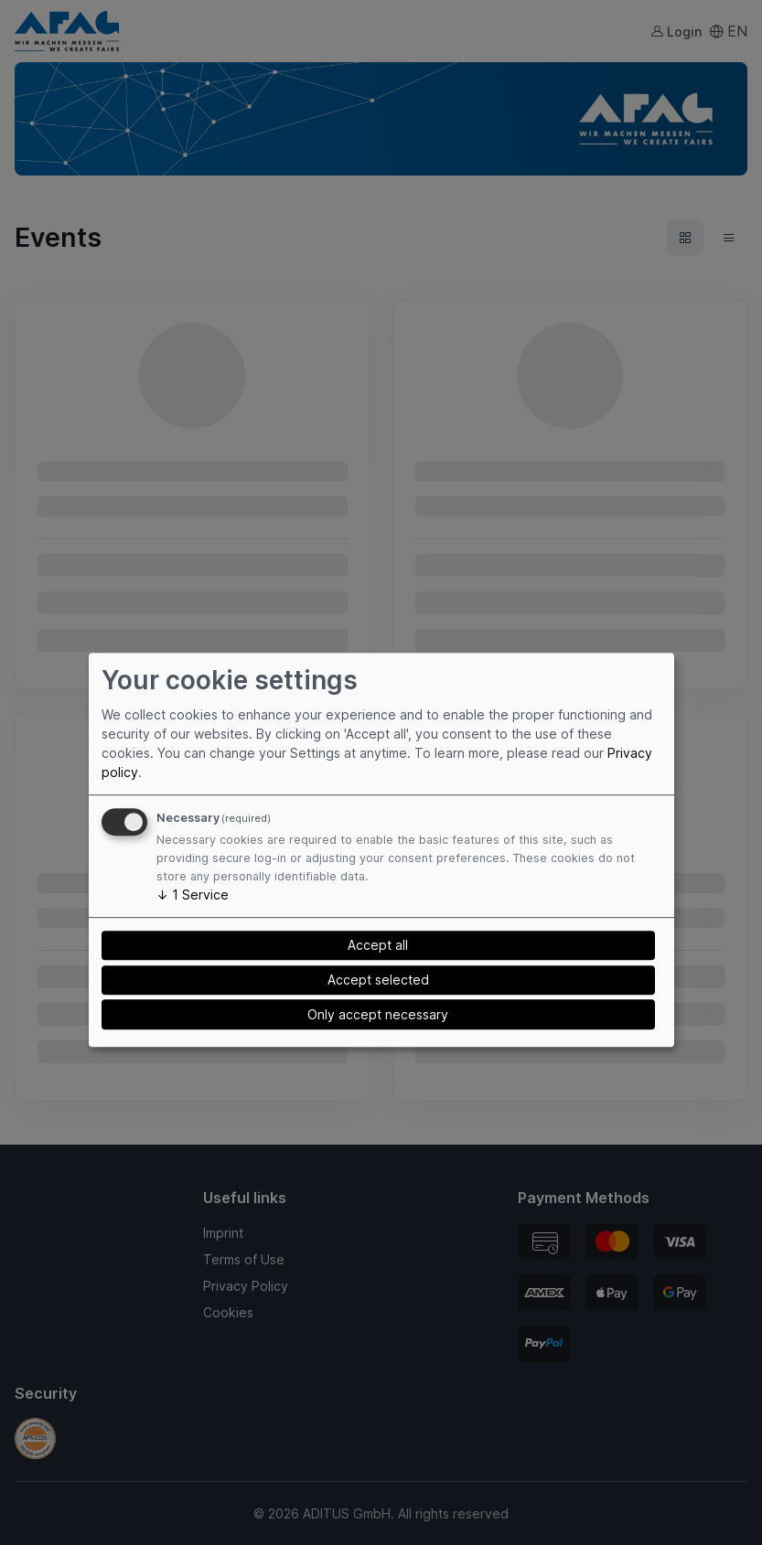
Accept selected (378, 979)
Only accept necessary (377, 1014)
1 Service (192, 894)
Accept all (378, 946)
